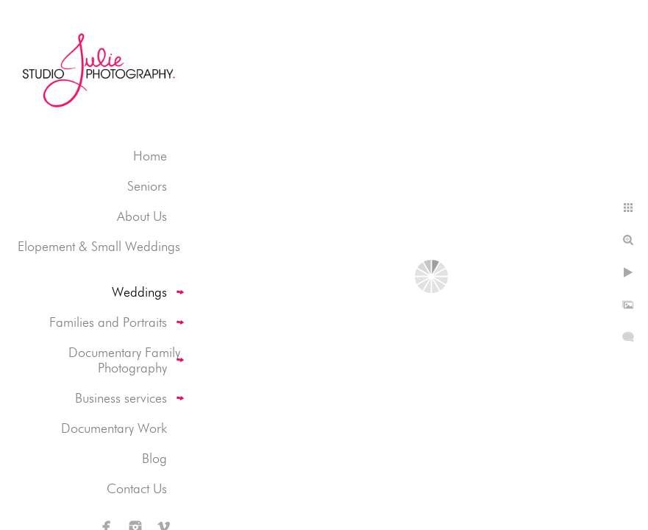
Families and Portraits (108, 322)
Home (150, 155)
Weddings (139, 292)
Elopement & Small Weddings (99, 246)
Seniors (147, 186)
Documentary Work (114, 428)
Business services (121, 398)
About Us (142, 216)
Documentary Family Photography (124, 359)
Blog (154, 458)
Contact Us (137, 488)
